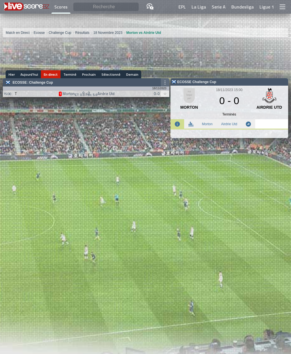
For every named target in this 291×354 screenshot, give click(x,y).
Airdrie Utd (229, 124)
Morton (207, 124)
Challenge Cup (41, 83)
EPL (182, 6)
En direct (51, 74)
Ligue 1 (266, 6)
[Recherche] (106, 7)
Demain (132, 74)
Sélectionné (110, 74)
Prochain (89, 74)
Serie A (219, 6)
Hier (12, 74)
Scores (61, 6)
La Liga (199, 6)
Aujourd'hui (29, 74)
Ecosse (20, 83)
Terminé (69, 74)
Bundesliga (242, 6)
